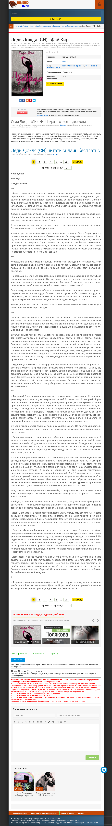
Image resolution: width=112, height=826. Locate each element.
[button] (15, 721)
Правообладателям (19, 813)
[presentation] (15, 721)
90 (66, 162)
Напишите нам (42, 115)
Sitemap (81, 813)
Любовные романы (76, 66)
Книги (64, 66)
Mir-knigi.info (27, 4)
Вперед (77, 162)
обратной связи (91, 823)
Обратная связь (67, 813)
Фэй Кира (65, 61)
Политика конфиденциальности (44, 813)
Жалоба (22, 112)
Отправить (92, 758)
